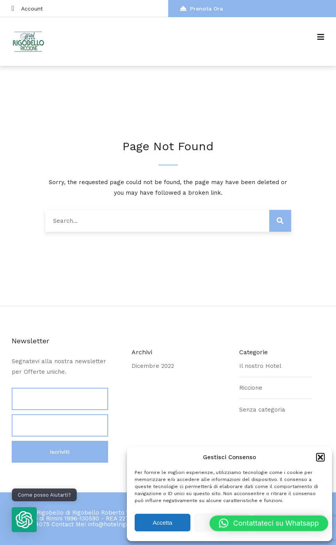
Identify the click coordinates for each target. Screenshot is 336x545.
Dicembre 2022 (153, 365)
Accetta (162, 522)
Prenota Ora (201, 8)
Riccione (250, 387)
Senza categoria (262, 409)
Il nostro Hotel (260, 365)
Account (27, 8)
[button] (320, 457)
